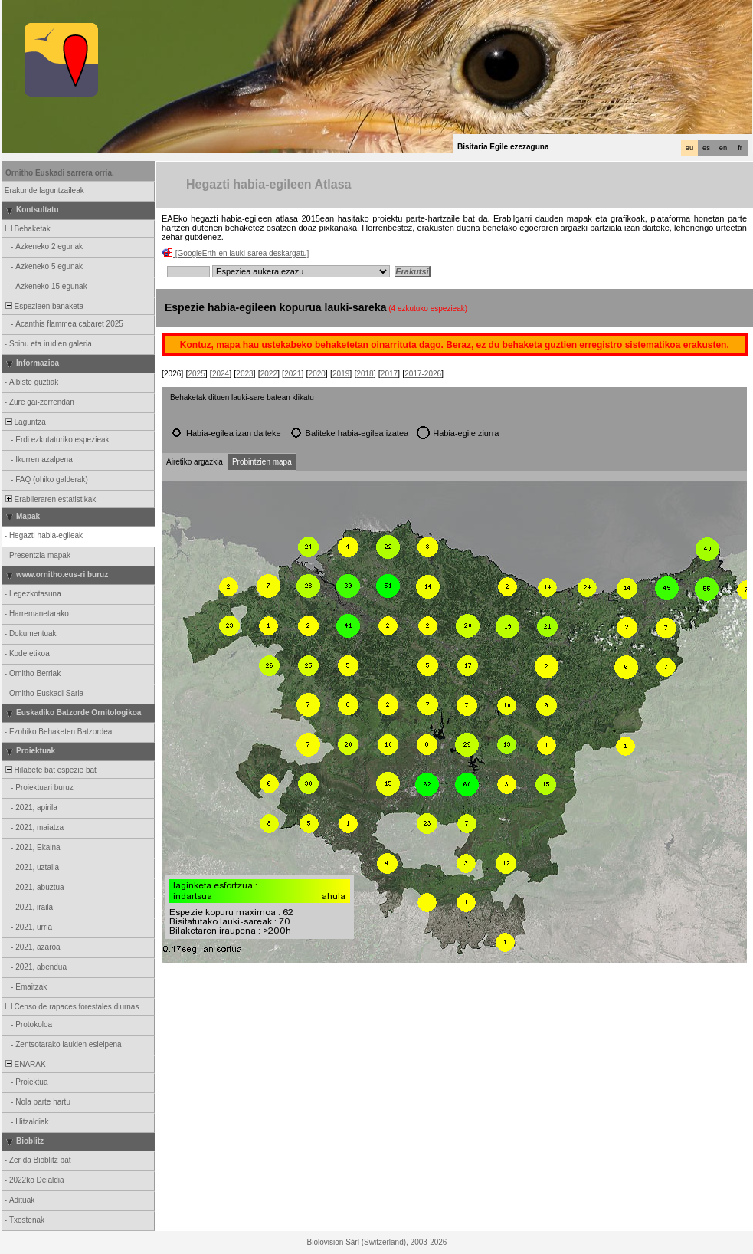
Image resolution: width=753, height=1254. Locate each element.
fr (740, 148)
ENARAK (24, 1064)
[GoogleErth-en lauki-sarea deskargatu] (242, 253)
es (706, 148)
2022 (268, 373)
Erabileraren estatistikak (49, 499)
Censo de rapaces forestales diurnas (71, 1007)
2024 (220, 373)
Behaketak (27, 229)
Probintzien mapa (262, 462)
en (723, 148)
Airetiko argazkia (194, 462)
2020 (317, 373)
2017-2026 (422, 373)
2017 (389, 373)
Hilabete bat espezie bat (50, 770)
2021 (292, 373)
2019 (340, 373)
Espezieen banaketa (43, 306)
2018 (364, 373)
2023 (244, 373)
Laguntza (24, 422)
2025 (196, 373)
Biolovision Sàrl (333, 1242)
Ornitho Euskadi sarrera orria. (59, 173)
